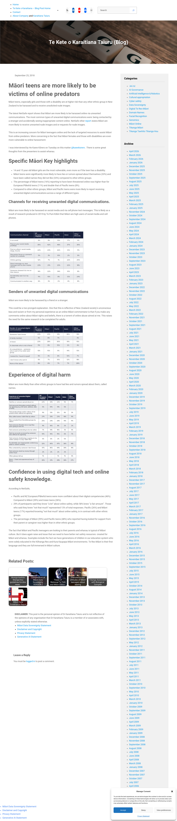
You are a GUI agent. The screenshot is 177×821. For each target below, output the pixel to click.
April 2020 (134, 382)
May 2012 (134, 642)
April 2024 (134, 234)
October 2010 (135, 684)
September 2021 (137, 325)
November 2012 (137, 635)
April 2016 (134, 544)
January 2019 (135, 435)
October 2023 (135, 257)
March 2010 (135, 699)
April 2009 (134, 722)
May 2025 (134, 193)
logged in (30, 661)
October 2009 (135, 707)
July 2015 (134, 571)
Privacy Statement (143, 816)
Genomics (134, 120)
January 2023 (135, 283)
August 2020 (135, 370)
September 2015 (137, 567)
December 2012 (137, 631)
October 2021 (135, 321)
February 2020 (136, 389)
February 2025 (136, 204)
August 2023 (135, 265)
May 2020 (134, 378)
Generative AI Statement (29, 637)
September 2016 (137, 525)
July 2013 (134, 608)
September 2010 (137, 688)
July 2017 (134, 491)
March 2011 (135, 680)
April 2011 (134, 676)
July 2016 (134, 533)
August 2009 (135, 714)
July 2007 (134, 782)
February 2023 (136, 280)
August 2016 (135, 529)
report (88, 121)
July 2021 (134, 333)
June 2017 (134, 495)
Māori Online (135, 124)
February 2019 (136, 431)
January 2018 (135, 476)
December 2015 (137, 555)
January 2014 (135, 593)
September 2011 (137, 657)
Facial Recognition (138, 116)
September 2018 (137, 450)
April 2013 (134, 620)
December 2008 (137, 737)
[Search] (133, 10)
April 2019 (134, 423)
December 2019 (137, 397)
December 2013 (137, 597)
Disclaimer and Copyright (29, 629)
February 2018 (136, 472)
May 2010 (134, 691)
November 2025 (137, 170)
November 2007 (137, 775)
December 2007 (137, 771)
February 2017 (136, 510)
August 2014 (135, 589)
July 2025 (134, 185)
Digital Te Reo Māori (139, 109)
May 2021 (134, 340)
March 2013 (135, 623)
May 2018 (134, 461)
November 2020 (137, 359)
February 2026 (136, 159)
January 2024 (135, 246)
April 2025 (134, 196)
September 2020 (137, 367)
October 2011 (135, 654)
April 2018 (134, 465)
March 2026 (135, 155)
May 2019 (134, 419)
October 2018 (135, 446)
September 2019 (137, 408)
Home (16, 4)
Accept (123, 810)
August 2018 (135, 453)
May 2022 (134, 306)
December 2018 (137, 438)
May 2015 (134, 578)
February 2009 (136, 729)
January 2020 (135, 393)
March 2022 (135, 310)
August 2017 (135, 487)
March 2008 (135, 763)
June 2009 (134, 718)
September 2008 (137, 744)
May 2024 (134, 231)
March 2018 (135, 469)
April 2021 (134, 344)
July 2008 (134, 752)
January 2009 (135, 733)
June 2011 (134, 669)
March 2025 (135, 200)
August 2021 (135, 329)
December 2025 (137, 166)
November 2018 (137, 442)
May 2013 (134, 616)
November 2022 (137, 291)
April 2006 (134, 786)
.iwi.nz (132, 86)
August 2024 (135, 223)
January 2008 (135, 767)
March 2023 (135, 276)
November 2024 (137, 212)
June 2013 (134, 612)
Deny (143, 810)
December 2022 (137, 287)
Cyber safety (135, 101)
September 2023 (137, 261)
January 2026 (135, 162)
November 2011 (137, 650)
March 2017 (135, 506)
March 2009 (135, 725)
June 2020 (134, 374)
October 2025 (135, 174)
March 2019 (135, 427)
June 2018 (134, 457)
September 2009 (137, 710)
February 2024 (136, 242)
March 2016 (135, 548)
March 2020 (135, 385)
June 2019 (134, 416)
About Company (21, 16)
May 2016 (134, 540)
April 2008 (134, 759)
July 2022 (134, 302)
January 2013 (135, 627)
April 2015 (134, 582)
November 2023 (137, 253)
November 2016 (137, 518)
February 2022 (136, 314)
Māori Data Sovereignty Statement (34, 625)
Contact (16, 12)
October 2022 (135, 295)
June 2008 (134, 756)
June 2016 (134, 537)
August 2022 (135, 299)
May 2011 (134, 673)
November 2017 (137, 484)
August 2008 (135, 748)
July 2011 (134, 665)
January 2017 (135, 514)
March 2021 (135, 348)
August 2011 (135, 661)
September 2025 (137, 178)
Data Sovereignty (137, 105)
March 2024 (135, 238)
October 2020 (135, 363)
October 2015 (135, 563)
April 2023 (134, 272)
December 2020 (137, 355)
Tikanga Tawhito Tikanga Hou (143, 131)
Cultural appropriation (139, 97)
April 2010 (134, 695)
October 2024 (135, 215)
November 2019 (137, 401)
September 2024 (137, 219)
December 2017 (137, 480)
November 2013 (137, 601)
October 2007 (135, 778)
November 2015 (137, 559)
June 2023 (134, 268)
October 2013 (135, 605)
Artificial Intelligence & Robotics (144, 93)
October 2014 (135, 586)
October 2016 (135, 521)
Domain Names (136, 112)
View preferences (164, 810)
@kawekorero (78, 147)
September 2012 (137, 639)
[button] (172, 791)
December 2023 (137, 249)
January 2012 (135, 646)
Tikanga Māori (136, 127)
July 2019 (134, 412)
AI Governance (136, 90)
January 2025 (135, 208)
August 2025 (135, 181)
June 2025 (134, 189)
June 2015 (134, 574)
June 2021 (134, 336)
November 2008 (137, 741)
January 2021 (135, 351)
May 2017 (134, 499)
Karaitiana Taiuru (41, 16)
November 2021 (137, 317)
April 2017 (134, 503)
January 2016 (135, 552)
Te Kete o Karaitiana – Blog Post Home (32, 8)
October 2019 (135, 404)
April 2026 (134, 151)
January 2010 (135, 703)
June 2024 (134, 227)
